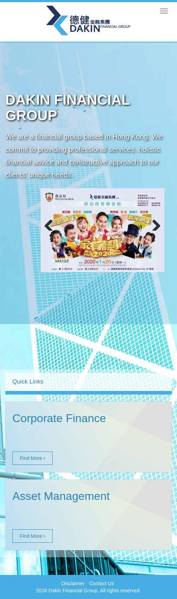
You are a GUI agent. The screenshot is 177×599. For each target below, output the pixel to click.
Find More (32, 458)
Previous (51, 224)
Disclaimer (72, 583)
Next (154, 224)
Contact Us (101, 583)
